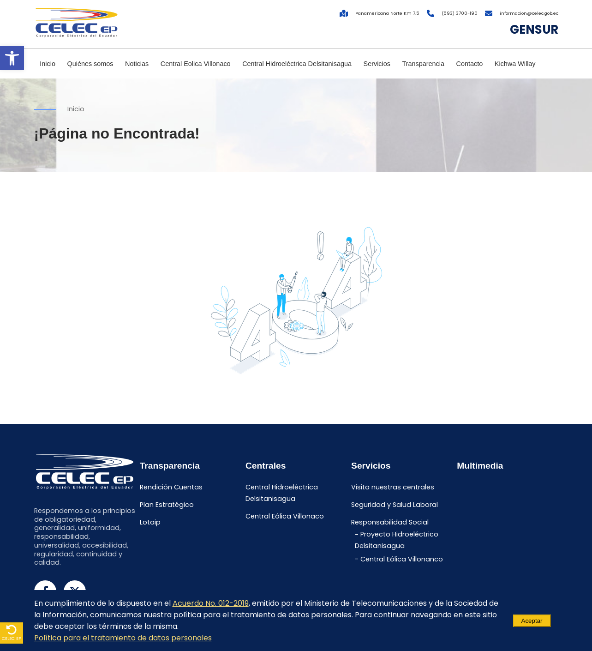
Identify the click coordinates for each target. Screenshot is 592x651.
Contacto (469, 63)
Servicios (377, 63)
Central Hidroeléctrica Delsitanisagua (297, 63)
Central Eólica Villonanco (401, 559)
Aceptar (532, 620)
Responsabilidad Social (390, 522)
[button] (12, 58)
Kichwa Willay (515, 63)
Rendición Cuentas (171, 487)
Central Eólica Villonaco (284, 516)
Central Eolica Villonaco (196, 63)
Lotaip (150, 522)
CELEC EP (11, 632)
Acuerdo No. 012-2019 (211, 603)
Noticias (137, 63)
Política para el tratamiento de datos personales (123, 638)
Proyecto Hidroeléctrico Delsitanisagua (396, 540)
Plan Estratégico (167, 504)
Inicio (47, 63)
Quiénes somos (90, 63)
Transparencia (423, 63)
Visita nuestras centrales (392, 487)
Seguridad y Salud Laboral (394, 504)
